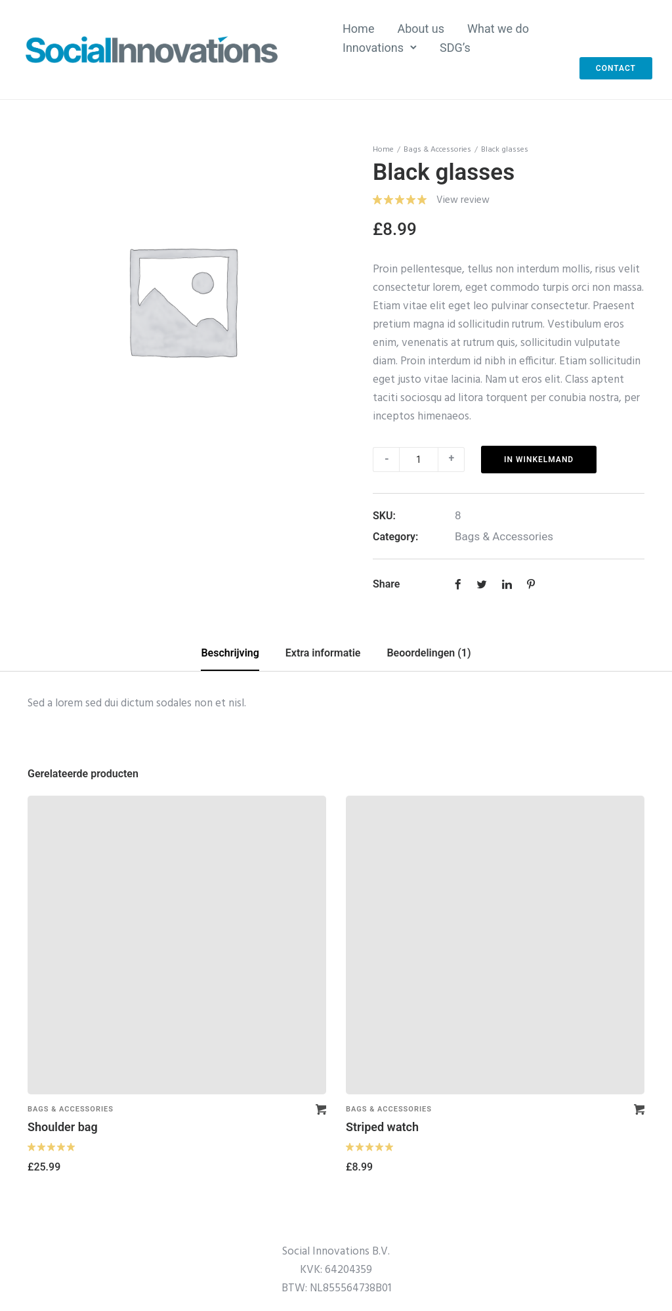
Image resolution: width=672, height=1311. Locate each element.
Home (358, 28)
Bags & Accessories (437, 149)
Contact (616, 68)
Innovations (373, 47)
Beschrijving (230, 653)
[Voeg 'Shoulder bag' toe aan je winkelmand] (321, 1109)
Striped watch (382, 1127)
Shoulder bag (63, 1127)
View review (463, 200)
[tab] (230, 654)
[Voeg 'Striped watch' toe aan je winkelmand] (639, 1109)
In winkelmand (539, 459)
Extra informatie (323, 653)
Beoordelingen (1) (429, 653)
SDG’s (455, 47)
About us (420, 28)
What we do (498, 28)
